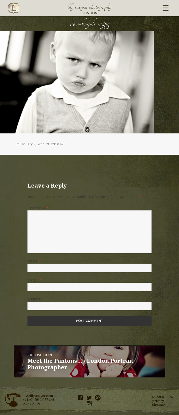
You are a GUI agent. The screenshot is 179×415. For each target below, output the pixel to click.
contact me (31, 403)
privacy (158, 401)
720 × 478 (57, 144)
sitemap (158, 404)
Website (34, 299)
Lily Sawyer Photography (90, 7)
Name (34, 261)
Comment (37, 208)
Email (34, 280)
